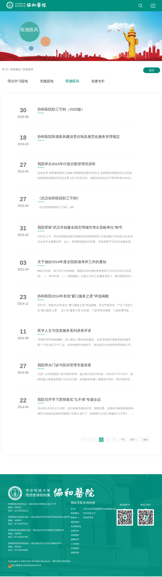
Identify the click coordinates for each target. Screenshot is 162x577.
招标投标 (75, 553)
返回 (151, 70)
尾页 (132, 441)
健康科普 (75, 540)
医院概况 (75, 514)
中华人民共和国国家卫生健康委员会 (99, 509)
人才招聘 (75, 544)
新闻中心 (75, 518)
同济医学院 (88, 518)
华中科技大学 (89, 514)
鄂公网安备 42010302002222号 (26, 566)
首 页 (5, 69)
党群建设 (15, 69)
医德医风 (28, 69)
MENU (153, 6)
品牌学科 (75, 531)
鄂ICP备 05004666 (61, 562)
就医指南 (75, 522)
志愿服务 (75, 549)
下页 (122, 441)
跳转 (145, 441)
